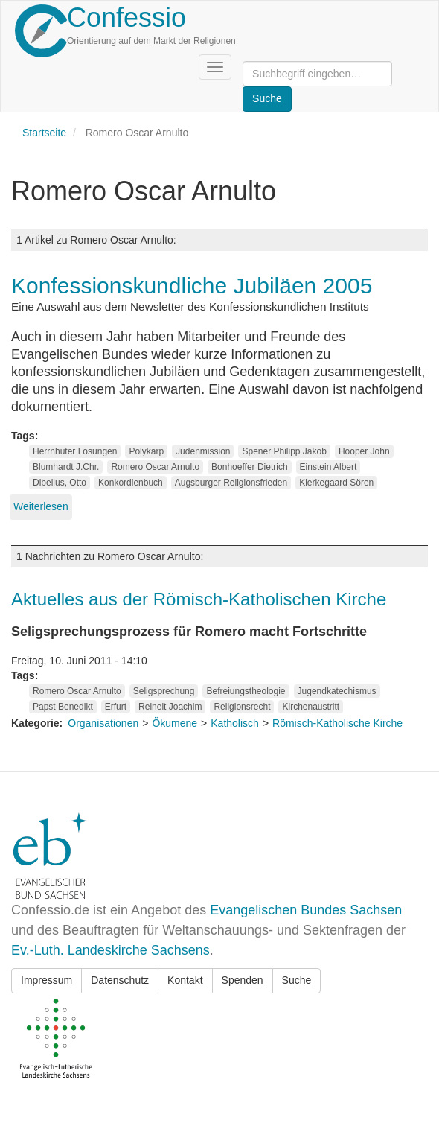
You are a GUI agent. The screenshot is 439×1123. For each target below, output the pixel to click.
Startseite (44, 133)
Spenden (242, 980)
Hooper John (364, 451)
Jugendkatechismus (337, 691)
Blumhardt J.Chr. (66, 467)
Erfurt (115, 707)
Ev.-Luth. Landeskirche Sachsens (110, 950)
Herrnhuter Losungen (75, 451)
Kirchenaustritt (310, 707)
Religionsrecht (242, 707)
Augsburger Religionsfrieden (231, 482)
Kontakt (184, 980)
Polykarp (146, 451)
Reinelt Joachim (170, 707)
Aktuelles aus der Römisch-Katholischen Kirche (198, 599)
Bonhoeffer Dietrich (249, 467)
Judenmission (203, 451)
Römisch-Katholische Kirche (337, 723)
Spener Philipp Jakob (284, 451)
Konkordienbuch (130, 482)
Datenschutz (120, 980)
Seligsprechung (164, 691)
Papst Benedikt (63, 707)
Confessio (126, 17)
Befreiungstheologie (245, 691)
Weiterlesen (40, 506)
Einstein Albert (328, 467)
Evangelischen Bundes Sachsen (306, 910)
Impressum (46, 980)
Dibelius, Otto (59, 482)
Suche (297, 980)
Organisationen (103, 723)
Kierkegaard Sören (336, 482)
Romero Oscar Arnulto (155, 467)
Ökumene (174, 723)
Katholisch (235, 723)
